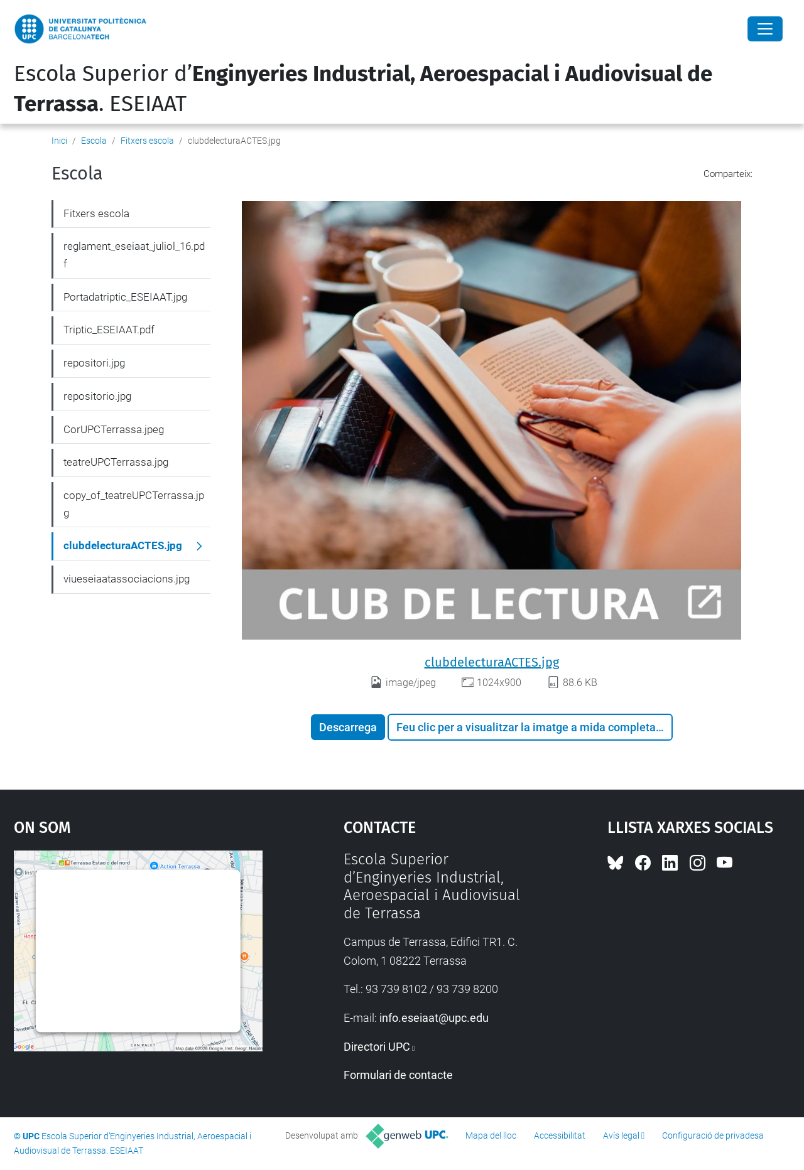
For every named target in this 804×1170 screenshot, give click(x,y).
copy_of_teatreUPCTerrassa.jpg (133, 504)
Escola (94, 141)
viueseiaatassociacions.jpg (126, 578)
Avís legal (621, 1135)
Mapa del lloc (490, 1135)
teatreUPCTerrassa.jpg (115, 462)
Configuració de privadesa (713, 1135)
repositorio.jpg (97, 396)
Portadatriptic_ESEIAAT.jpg (125, 297)
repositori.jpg (94, 363)
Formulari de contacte (398, 1074)
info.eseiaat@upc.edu (434, 1017)
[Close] (765, 28)
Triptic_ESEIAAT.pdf (109, 329)
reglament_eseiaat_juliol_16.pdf (134, 255)
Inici (59, 141)
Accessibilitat (559, 1135)
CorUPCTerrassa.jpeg (113, 429)
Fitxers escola (147, 141)
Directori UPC (377, 1046)
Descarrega (348, 727)
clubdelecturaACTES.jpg (492, 662)
